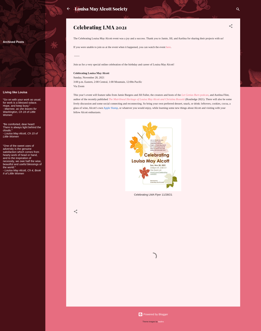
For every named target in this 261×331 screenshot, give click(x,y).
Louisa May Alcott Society (101, 9)
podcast (195, 94)
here (168, 47)
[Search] (238, 9)
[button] (231, 27)
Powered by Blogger (153, 314)
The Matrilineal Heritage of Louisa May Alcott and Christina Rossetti (147, 99)
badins (161, 321)
